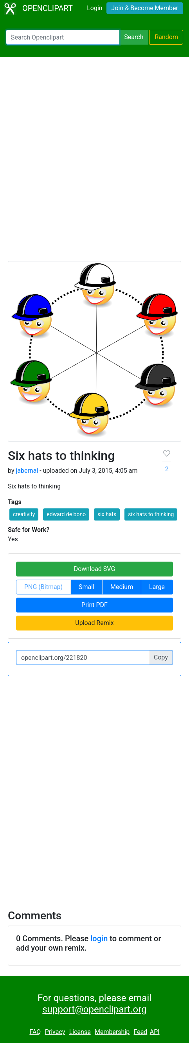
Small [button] (86, 587)
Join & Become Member (145, 8)
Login (94, 8)
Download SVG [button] (94, 569)
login (99, 938)
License (80, 1032)
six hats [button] (106, 514)
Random (166, 37)
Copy (161, 657)
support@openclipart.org (94, 1009)
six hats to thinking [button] (151, 514)
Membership (112, 1032)
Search (133, 37)
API (155, 1032)
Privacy (55, 1032)
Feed (141, 1032)
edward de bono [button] (66, 514)
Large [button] (157, 587)
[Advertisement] (94, 162)
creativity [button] (24, 514)
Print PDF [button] (94, 605)
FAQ (35, 1032)
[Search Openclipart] (62, 37)
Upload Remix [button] (94, 623)
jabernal (27, 470)
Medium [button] (121, 587)
